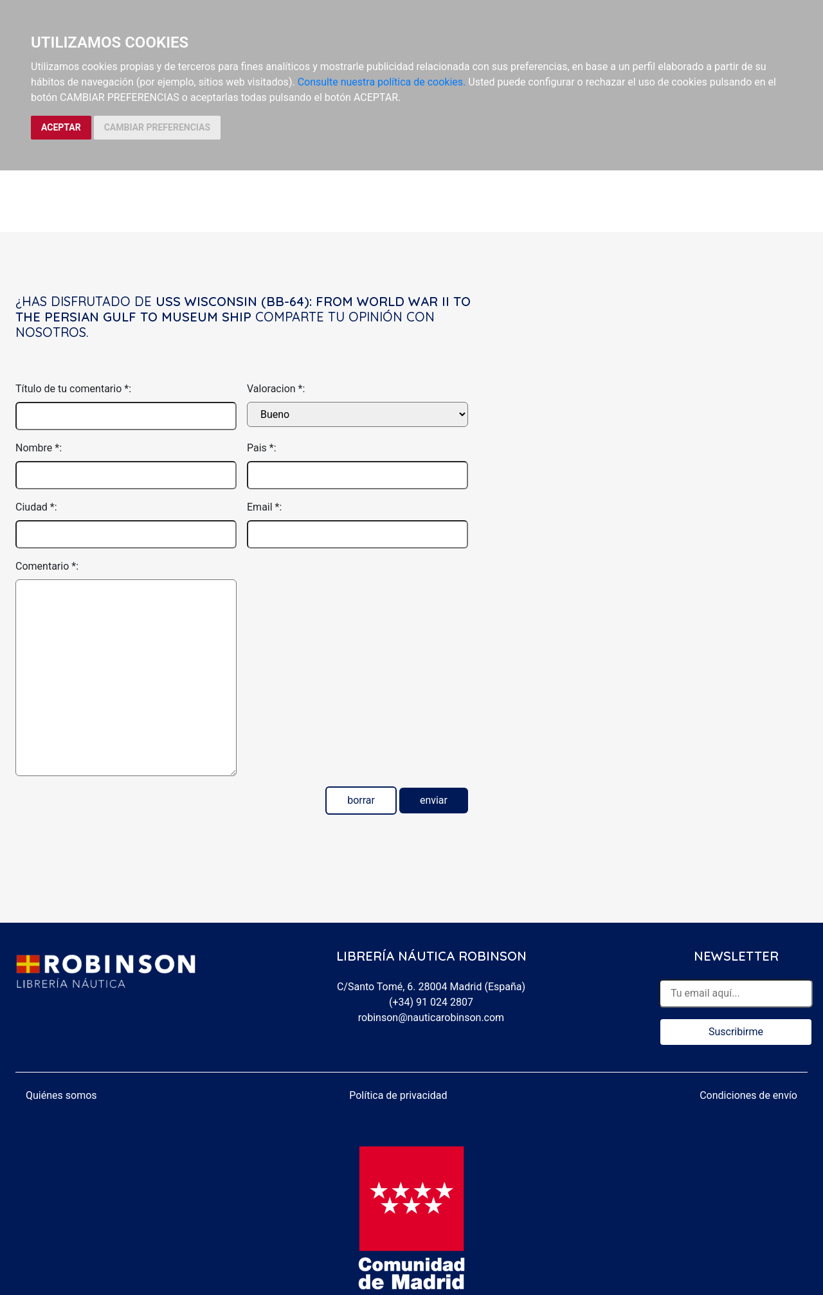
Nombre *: (38, 448)
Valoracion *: (276, 389)
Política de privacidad (398, 1095)
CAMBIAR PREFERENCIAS (157, 127)
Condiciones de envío (748, 1095)
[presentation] (344, 584)
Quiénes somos (61, 1095)
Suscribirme (736, 1032)
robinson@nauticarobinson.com (431, 1017)
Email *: (264, 507)
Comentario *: (46, 566)
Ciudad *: (36, 507)
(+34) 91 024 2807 (431, 1002)
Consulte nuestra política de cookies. (382, 82)
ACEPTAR (61, 127)
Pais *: (261, 448)
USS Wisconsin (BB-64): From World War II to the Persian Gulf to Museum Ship (243, 309)
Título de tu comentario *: (73, 389)
